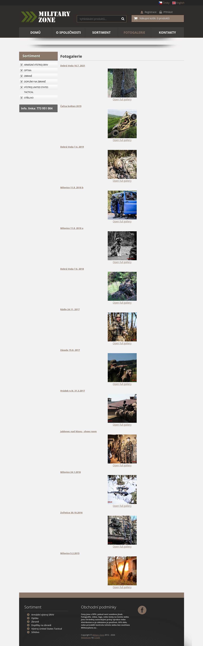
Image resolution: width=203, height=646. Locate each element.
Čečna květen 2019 (71, 106)
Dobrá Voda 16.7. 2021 (72, 65)
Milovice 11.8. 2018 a (71, 228)
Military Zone (98, 635)
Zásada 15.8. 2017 (70, 350)
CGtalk (97, 637)
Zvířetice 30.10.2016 (71, 512)
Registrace (150, 12)
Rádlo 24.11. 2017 (70, 309)
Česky (164, 2)
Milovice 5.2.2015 (69, 553)
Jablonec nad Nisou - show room (78, 431)
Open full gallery (122, 99)
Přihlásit (168, 12)
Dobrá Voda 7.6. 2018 (72, 268)
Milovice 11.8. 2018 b (72, 187)
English (178, 2)
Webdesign (86, 637)
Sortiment (31, 55)
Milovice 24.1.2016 (70, 472)
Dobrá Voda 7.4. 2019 (72, 146)
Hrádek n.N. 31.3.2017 (72, 390)
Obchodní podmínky (98, 607)
